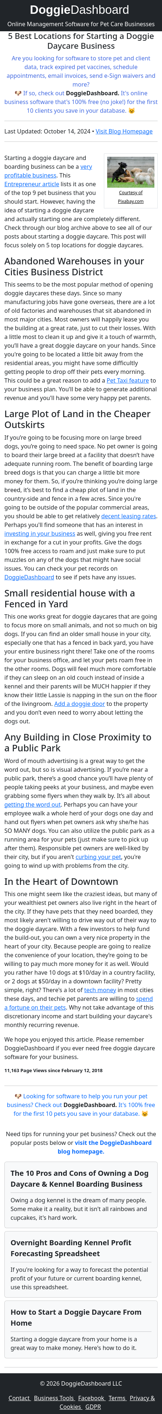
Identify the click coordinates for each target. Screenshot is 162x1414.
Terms (118, 1398)
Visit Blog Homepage (124, 131)
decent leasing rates (128, 516)
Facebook (92, 1398)
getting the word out (32, 804)
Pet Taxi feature (128, 380)
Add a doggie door (79, 704)
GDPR (93, 1407)
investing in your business (39, 534)
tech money (100, 990)
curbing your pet (98, 857)
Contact (20, 1398)
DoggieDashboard (29, 577)
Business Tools (55, 1398)
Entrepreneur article (31, 184)
